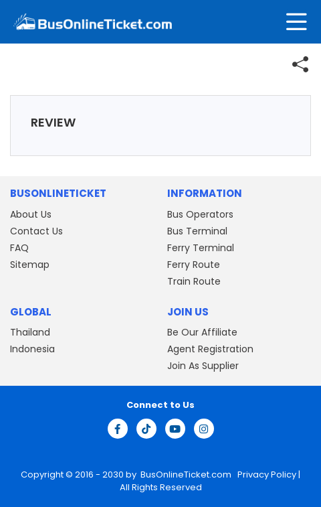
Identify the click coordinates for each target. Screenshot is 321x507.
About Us (30, 214)
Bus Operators (200, 214)
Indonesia (32, 349)
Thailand (30, 332)
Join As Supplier (203, 365)
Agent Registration (210, 349)
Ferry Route (193, 264)
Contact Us (36, 231)
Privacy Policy (265, 474)
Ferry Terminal (200, 248)
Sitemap (29, 264)
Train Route (194, 281)
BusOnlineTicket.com (186, 474)
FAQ (19, 248)
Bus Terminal (197, 231)
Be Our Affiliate (202, 332)
